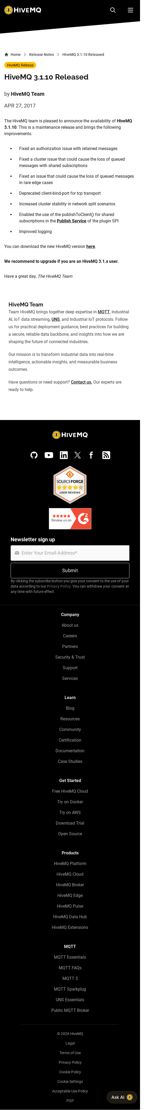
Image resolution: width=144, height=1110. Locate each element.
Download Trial (70, 823)
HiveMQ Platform (70, 863)
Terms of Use (70, 1053)
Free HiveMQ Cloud (70, 791)
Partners (70, 646)
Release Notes (41, 54)
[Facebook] (91, 455)
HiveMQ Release (20, 65)
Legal (70, 1043)
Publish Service (71, 220)
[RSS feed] (106, 455)
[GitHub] (34, 455)
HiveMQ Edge (70, 895)
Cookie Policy (70, 1072)
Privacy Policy (59, 586)
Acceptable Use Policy (70, 1091)
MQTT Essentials (70, 957)
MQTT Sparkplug (70, 989)
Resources (70, 718)
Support (70, 667)
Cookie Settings (70, 1081)
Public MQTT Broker (70, 1010)
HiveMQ (76, 1034)
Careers (70, 635)
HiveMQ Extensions (70, 927)
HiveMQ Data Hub (70, 916)
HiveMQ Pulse (70, 906)
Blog (70, 708)
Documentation (70, 750)
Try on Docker (70, 801)
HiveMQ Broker (70, 884)
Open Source (70, 833)
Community (70, 729)
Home (12, 54)
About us (70, 625)
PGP (70, 1101)
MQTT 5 (70, 978)
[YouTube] (49, 455)
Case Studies (70, 761)
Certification (70, 740)
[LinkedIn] (64, 455)
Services (70, 678)
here (90, 246)
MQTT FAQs (70, 967)
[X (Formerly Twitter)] (77, 455)
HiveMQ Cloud (70, 874)
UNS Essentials (70, 999)
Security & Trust (70, 657)
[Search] (113, 10)
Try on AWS (70, 812)
